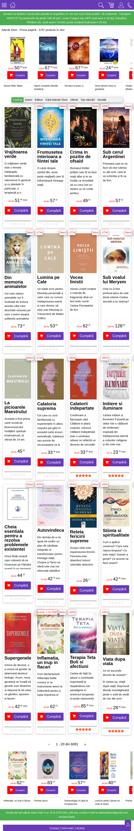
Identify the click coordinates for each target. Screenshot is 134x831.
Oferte (74, 99)
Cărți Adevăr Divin (56, 99)
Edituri (39, 99)
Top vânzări (88, 99)
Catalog (17, 99)
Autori (28, 99)
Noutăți (101, 99)
